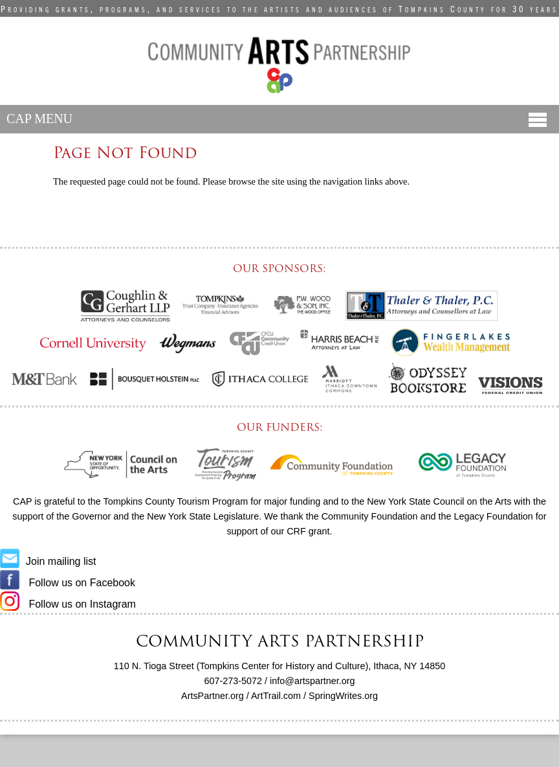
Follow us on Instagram (68, 604)
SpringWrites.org (343, 696)
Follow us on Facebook (67, 582)
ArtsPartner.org (212, 696)
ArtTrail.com (276, 696)
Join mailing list (48, 561)
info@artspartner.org (312, 681)
